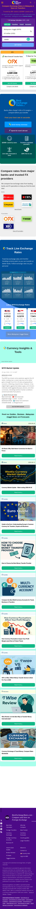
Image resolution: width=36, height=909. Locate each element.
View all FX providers (18, 231)
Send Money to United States (17, 899)
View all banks (18, 209)
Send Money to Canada (15, 901)
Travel (22, 24)
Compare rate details (12, 86)
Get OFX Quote (12, 83)
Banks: (3, 192)
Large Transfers (24, 840)
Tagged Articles (10, 858)
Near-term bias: (6, 397)
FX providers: (4, 213)
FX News (8, 855)
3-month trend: (6, 402)
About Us (23, 847)
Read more (17, 456)
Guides (13, 414)
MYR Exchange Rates (21, 305)
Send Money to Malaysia (20, 905)
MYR (28, 39)
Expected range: (7, 399)
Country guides (24, 838)
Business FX (9, 843)
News (4, 423)
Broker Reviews (10, 852)
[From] (18, 29)
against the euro (17, 388)
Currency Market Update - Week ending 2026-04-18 (17, 487)
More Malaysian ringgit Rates (18, 334)
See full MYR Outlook (18, 406)
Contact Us (23, 850)
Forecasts (25, 417)
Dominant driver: (7, 400)
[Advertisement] (18, 787)
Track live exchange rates (10, 259)
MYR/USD (4, 375)
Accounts (28, 24)
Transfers (15, 24)
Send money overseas (18, 124)
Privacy (9, 894)
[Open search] (30, 2)
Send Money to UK (12, 903)
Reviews (20, 414)
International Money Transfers (11, 897)
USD (32, 39)
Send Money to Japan (24, 903)
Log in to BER (24, 856)
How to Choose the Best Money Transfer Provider (16, 563)
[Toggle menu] (2, 2)
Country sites (26, 853)
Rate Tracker (24, 830)
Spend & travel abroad (18, 130)
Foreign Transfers (11, 830)
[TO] (18, 33)
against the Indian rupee (18, 386)
